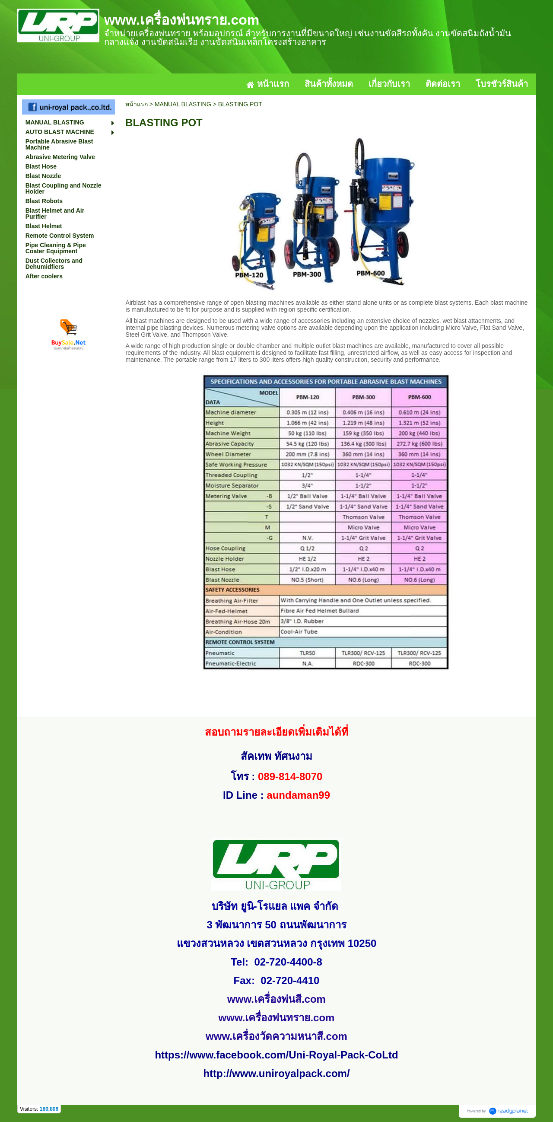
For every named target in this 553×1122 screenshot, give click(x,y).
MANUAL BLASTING (183, 104)
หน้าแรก (136, 104)
